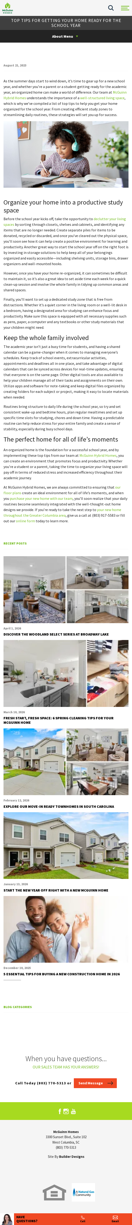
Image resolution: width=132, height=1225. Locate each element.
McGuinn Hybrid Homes (98, 455)
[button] (111, 8)
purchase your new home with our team (41, 498)
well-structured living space (102, 97)
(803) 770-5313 (66, 1147)
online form (25, 521)
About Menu (62, 36)
